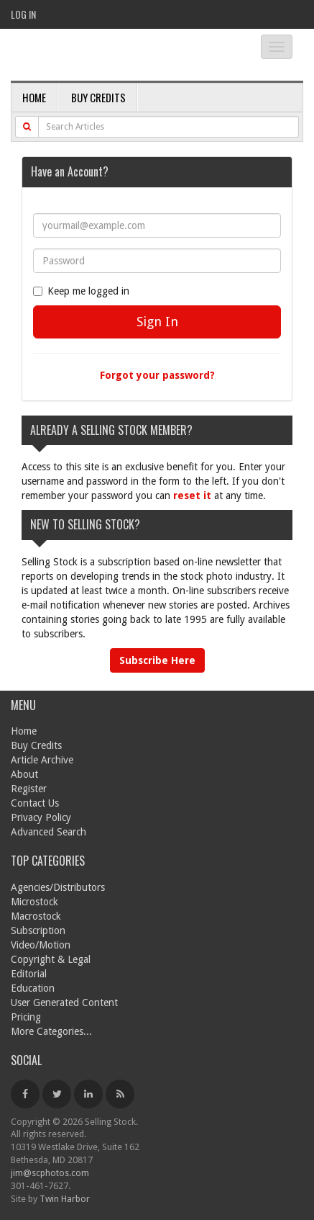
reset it (192, 495)
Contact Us (35, 803)
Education (33, 988)
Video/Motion (40, 945)
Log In (23, 14)
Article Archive (42, 760)
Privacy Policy (41, 817)
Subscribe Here (157, 660)
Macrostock (36, 916)
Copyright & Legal (51, 959)
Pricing (26, 1017)
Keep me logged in (81, 291)
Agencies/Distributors (58, 887)
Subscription (38, 930)
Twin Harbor (65, 1198)
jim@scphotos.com (50, 1172)
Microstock (34, 901)
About (24, 774)
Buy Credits (98, 97)
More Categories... (51, 1031)
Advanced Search (48, 832)
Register (29, 788)
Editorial (29, 973)
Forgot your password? (157, 375)
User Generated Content (64, 1002)
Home (34, 97)
